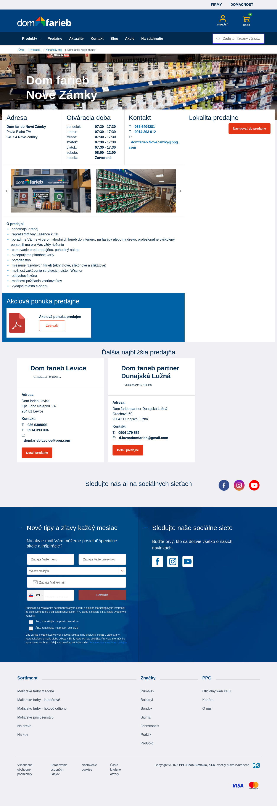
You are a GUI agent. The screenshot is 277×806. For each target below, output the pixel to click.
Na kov (22, 734)
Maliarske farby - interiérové (38, 700)
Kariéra (208, 700)
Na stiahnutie (152, 38)
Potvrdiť (102, 595)
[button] (21, 191)
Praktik (146, 734)
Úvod (21, 49)
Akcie (129, 38)
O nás (207, 708)
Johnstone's (150, 726)
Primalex (147, 691)
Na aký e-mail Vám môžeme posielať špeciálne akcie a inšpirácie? (72, 543)
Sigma (145, 717)
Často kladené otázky (115, 769)
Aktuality (76, 38)
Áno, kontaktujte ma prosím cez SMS (56, 627)
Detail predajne (37, 452)
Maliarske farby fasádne (35, 691)
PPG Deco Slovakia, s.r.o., (198, 765)
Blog (114, 38)
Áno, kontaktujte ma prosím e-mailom (57, 621)
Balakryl (147, 700)
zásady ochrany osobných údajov (107, 642)
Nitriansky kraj (54, 49)
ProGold (147, 743)
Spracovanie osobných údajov (59, 769)
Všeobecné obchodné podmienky (24, 769)
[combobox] (238, 39)
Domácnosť (241, 4)
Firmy (216, 4)
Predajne (55, 38)
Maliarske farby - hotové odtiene (42, 708)
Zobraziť (52, 325)
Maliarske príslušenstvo (35, 717)
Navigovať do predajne (249, 128)
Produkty (31, 38)
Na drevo (24, 726)
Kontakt (97, 38)
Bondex (146, 708)
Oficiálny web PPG (216, 691)
